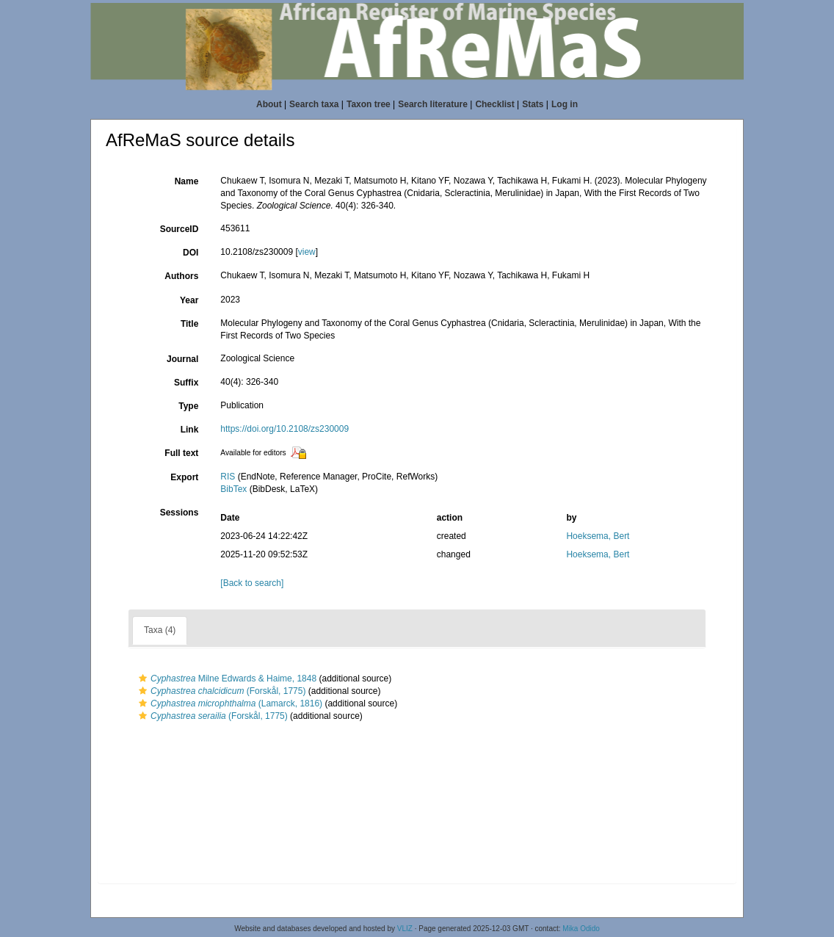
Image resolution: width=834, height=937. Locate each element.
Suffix (186, 382)
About (269, 104)
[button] (143, 678)
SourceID (179, 229)
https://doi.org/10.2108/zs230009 (284, 429)
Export (184, 477)
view (307, 252)
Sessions (179, 512)
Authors (181, 276)
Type (188, 406)
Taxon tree (369, 104)
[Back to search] (251, 583)
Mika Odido (581, 929)
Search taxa (313, 104)
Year (189, 300)
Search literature (433, 104)
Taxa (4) (159, 630)
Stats (532, 104)
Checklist (494, 104)
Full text (181, 453)
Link (190, 429)
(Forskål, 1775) (220, 691)
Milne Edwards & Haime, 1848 (225, 678)
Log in (564, 104)
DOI (190, 252)
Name (187, 181)
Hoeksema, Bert (597, 536)
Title (189, 324)
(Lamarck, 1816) (228, 703)
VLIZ (405, 929)
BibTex (233, 489)
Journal (182, 359)
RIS (227, 476)
